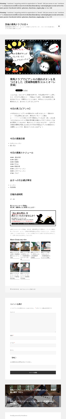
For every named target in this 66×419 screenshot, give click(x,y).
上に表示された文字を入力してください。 (21, 362)
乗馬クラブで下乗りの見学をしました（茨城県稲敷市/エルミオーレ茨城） (25, 256)
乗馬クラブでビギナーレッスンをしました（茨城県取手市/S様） (24, 276)
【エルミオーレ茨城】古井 (28, 289)
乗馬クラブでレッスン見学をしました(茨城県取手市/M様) (35, 255)
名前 (12, 335)
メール (12, 343)
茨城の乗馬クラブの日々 (16, 24)
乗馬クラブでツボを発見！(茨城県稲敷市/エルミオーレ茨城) (15, 255)
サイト (12, 350)
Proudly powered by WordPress (18, 415)
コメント (12, 312)
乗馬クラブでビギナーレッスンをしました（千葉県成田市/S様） (14, 276)
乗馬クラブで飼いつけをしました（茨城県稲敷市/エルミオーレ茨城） (45, 255)
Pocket (25, 90)
